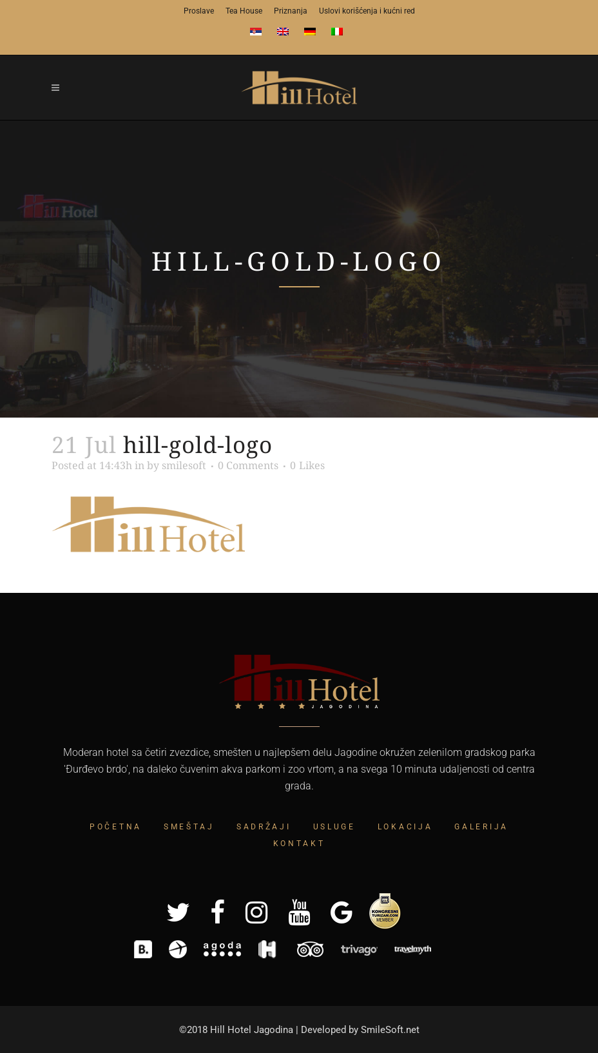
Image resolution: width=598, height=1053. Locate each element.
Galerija (481, 826)
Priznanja (290, 10)
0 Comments (248, 465)
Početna (116, 826)
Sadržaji (263, 826)
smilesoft (184, 465)
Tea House (244, 10)
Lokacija (405, 826)
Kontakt (299, 843)
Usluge (334, 826)
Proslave (199, 10)
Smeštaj (189, 826)
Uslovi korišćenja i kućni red (367, 10)
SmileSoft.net (390, 1030)
